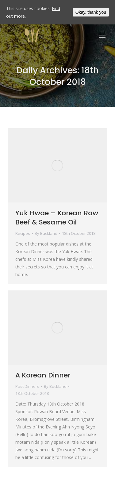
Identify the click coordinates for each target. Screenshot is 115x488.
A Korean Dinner (43, 375)
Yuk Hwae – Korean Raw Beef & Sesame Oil (56, 217)
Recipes (22, 233)
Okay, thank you (90, 12)
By (46, 233)
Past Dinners (27, 386)
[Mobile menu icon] (102, 35)
